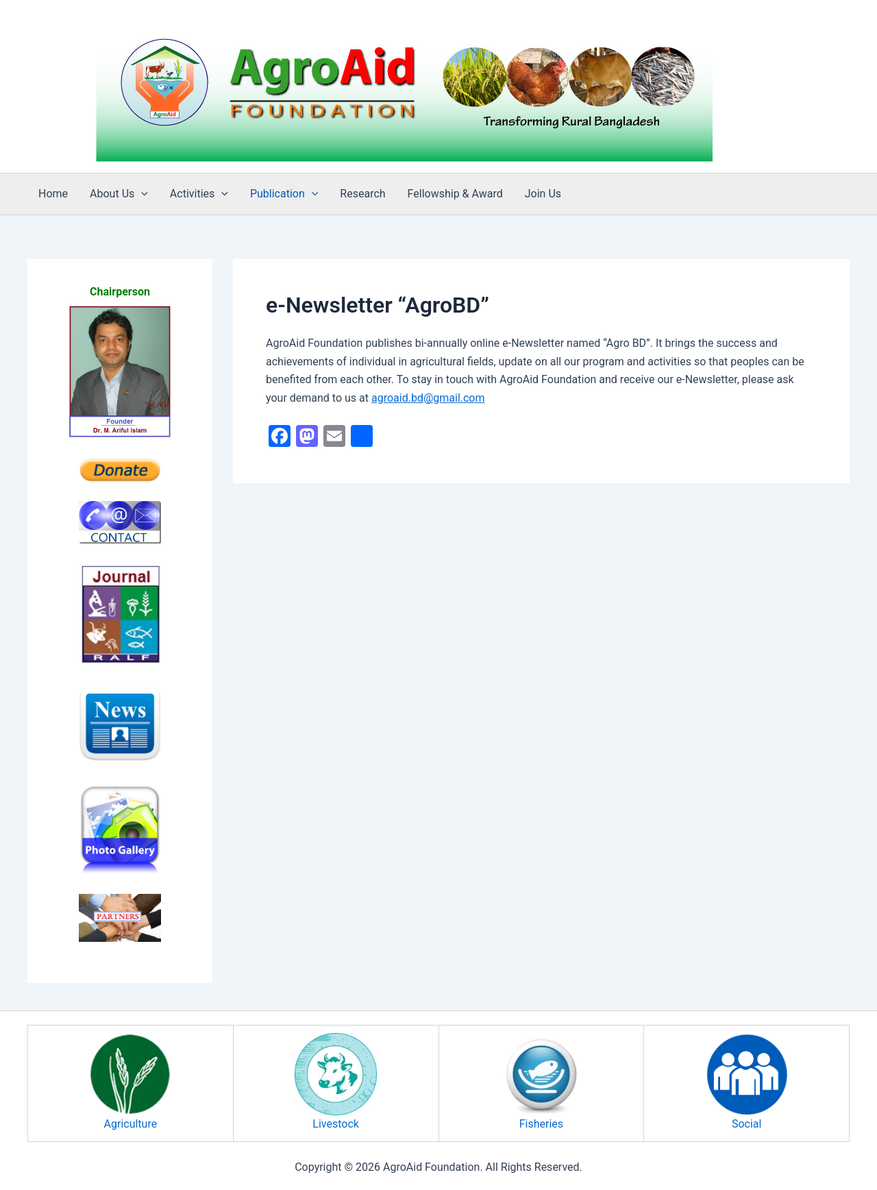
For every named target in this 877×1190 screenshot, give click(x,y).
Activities (199, 194)
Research (362, 193)
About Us (119, 194)
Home (53, 193)
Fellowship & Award (455, 193)
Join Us (543, 193)
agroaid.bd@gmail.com (428, 397)
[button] (141, 194)
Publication (284, 194)
